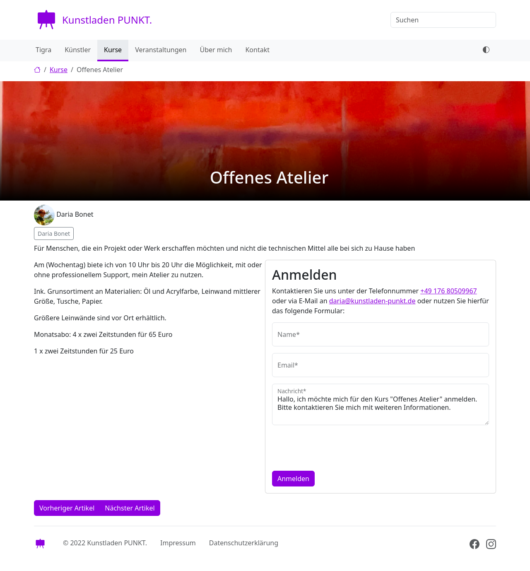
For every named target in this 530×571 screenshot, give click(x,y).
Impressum (178, 542)
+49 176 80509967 (448, 290)
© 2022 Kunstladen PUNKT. (105, 542)
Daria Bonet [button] (54, 233)
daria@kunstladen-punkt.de (372, 300)
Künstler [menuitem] (78, 49)
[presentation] (335, 448)
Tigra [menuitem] (43, 49)
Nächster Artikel (129, 508)
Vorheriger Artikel (66, 508)
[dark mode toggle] (486, 50)
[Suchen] (443, 20)
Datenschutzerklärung (243, 542)
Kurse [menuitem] (113, 49)
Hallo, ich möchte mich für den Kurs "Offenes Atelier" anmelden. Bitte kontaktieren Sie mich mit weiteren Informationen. (380, 404)
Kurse (58, 69)
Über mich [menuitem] (216, 49)
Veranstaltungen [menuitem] (160, 49)
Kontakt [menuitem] (257, 49)
